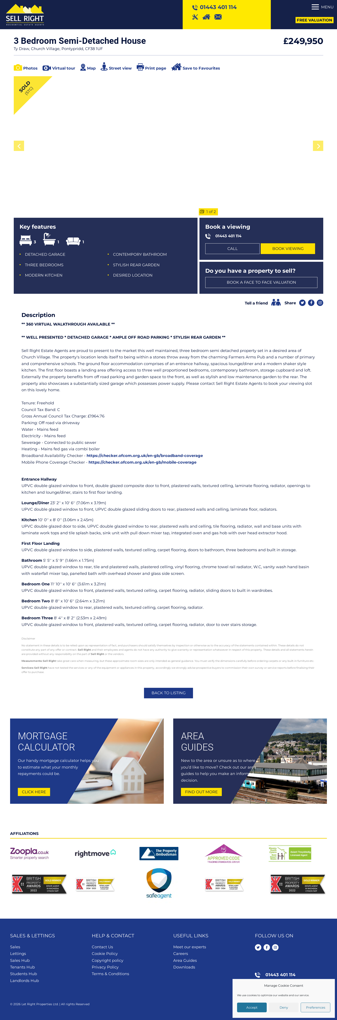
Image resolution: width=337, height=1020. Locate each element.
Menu (327, 7)
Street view (120, 68)
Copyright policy (107, 960)
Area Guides (185, 960)
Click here (34, 792)
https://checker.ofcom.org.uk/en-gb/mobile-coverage (142, 462)
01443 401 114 (228, 236)
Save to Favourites (201, 68)
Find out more (201, 792)
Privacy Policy (105, 967)
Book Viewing (288, 248)
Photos (30, 68)
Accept (251, 1007)
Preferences (315, 1007)
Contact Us (102, 947)
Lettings (18, 953)
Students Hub (23, 973)
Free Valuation (314, 20)
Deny (284, 1007)
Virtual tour (63, 68)
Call (232, 248)
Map (91, 68)
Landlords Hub (24, 980)
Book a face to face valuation (261, 282)
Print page (155, 68)
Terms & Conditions (110, 973)
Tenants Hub (22, 967)
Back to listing (169, 693)
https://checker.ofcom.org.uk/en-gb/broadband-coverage (145, 455)
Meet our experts (189, 947)
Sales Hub (20, 960)
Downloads (184, 967)
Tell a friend (256, 303)
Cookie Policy (105, 953)
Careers (180, 953)
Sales (15, 947)
